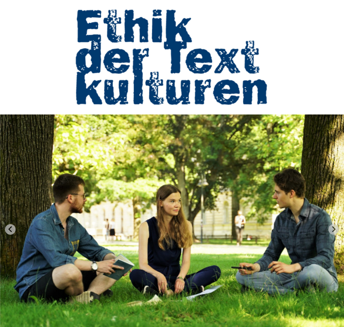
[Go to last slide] (10, 229)
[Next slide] (333, 229)
